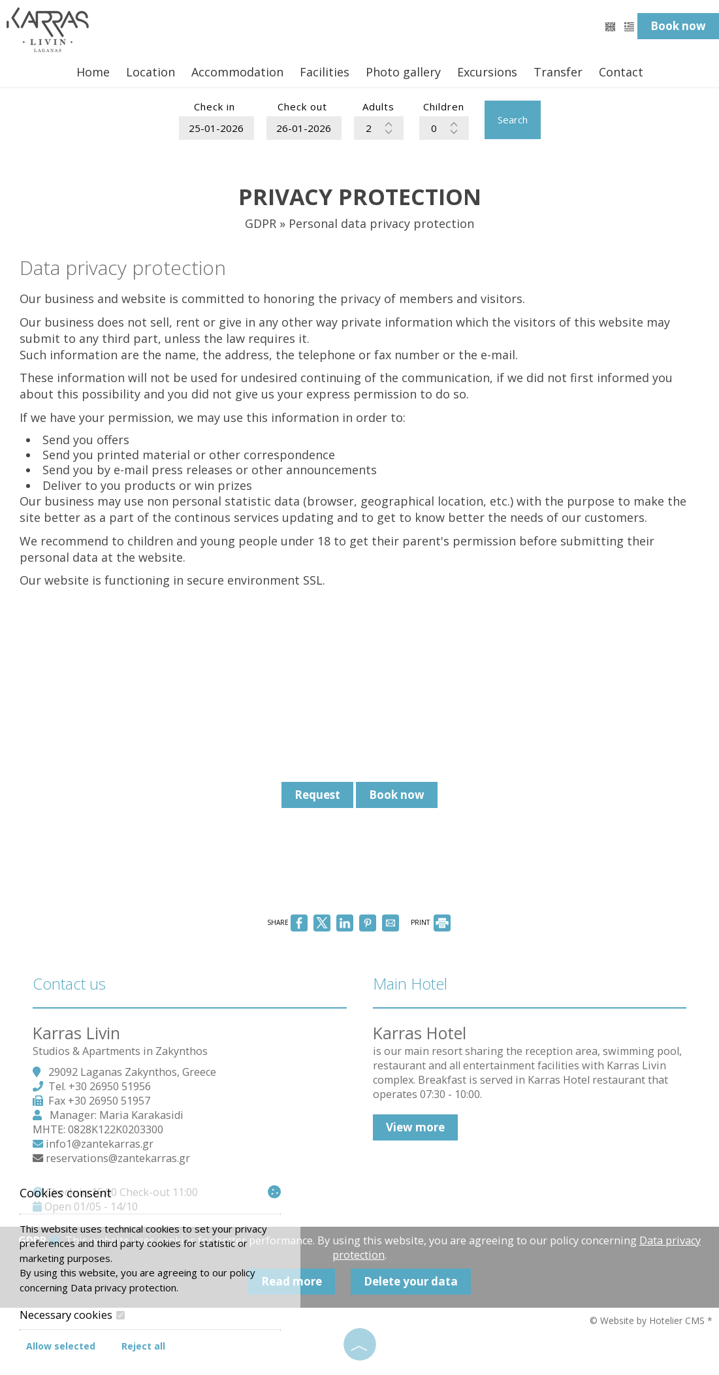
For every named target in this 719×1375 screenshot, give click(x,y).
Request (317, 794)
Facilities (324, 72)
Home (93, 72)
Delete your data (411, 1281)
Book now (678, 25)
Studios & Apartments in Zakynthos (120, 1051)
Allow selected (60, 1346)
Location (150, 72)
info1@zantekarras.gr (99, 1144)
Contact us (69, 983)
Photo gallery (403, 72)
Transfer (558, 72)
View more (415, 1127)
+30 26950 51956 (110, 1086)
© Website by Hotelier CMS (648, 1320)
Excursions (487, 72)
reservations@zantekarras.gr (118, 1158)
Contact (621, 72)
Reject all (143, 1346)
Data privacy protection (123, 1287)
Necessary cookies (72, 1315)
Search (513, 119)
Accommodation (237, 72)
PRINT (431, 922)
